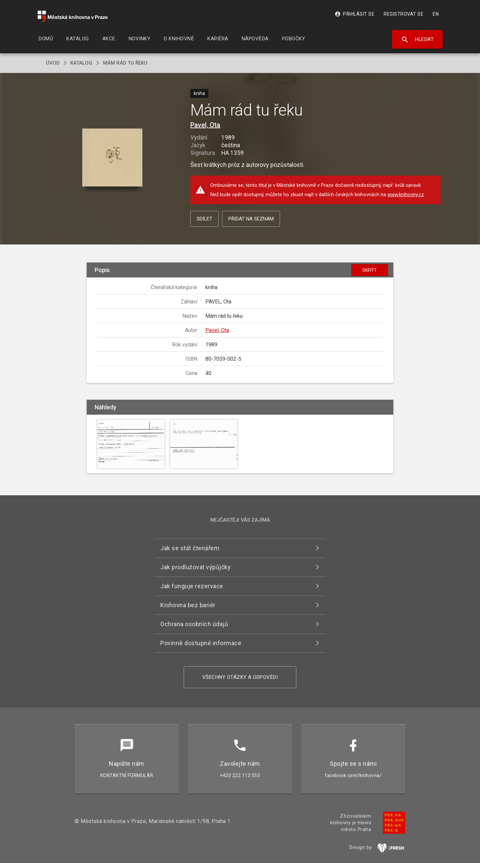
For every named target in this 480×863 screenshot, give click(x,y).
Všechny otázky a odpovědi (240, 677)
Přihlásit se (354, 14)
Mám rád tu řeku (125, 63)
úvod (53, 63)
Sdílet (204, 219)
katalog (81, 63)
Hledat (417, 40)
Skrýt (369, 270)
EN (436, 14)
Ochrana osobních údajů (194, 624)
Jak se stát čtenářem (189, 548)
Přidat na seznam (251, 219)
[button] (112, 157)
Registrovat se (403, 14)
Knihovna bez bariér (188, 605)
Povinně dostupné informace (200, 643)
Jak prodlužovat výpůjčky (195, 567)
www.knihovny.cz (405, 195)
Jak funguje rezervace (191, 586)
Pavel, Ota (205, 125)
